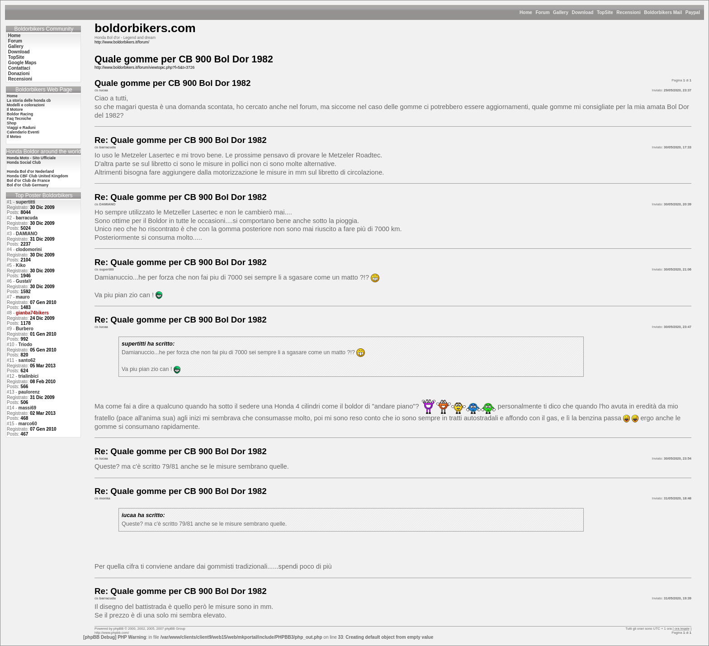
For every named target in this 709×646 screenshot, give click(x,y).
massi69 (27, 407)
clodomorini (29, 249)
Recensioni (628, 12)
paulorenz (29, 392)
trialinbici (28, 376)
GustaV (24, 281)
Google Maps (22, 62)
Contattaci (19, 68)
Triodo (26, 344)
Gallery (560, 12)
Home (526, 12)
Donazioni (19, 73)
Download (583, 12)
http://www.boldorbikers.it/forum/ (122, 42)
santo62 (27, 360)
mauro (23, 296)
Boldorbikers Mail (663, 12)
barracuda (27, 217)
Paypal (692, 12)
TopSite (605, 12)
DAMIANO (27, 233)
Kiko (21, 265)
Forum (542, 12)
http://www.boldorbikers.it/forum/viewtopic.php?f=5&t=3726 (144, 67)
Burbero (24, 328)
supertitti (25, 202)
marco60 (28, 423)
